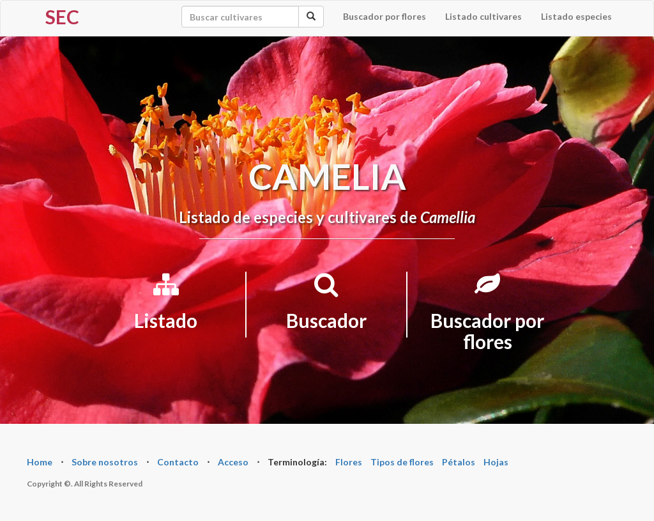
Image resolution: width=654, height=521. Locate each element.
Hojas (495, 461)
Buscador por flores (384, 16)
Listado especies (576, 16)
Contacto (178, 461)
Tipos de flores (402, 461)
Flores (348, 461)
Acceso (233, 461)
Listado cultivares (483, 16)
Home (39, 461)
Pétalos (458, 461)
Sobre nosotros (105, 461)
